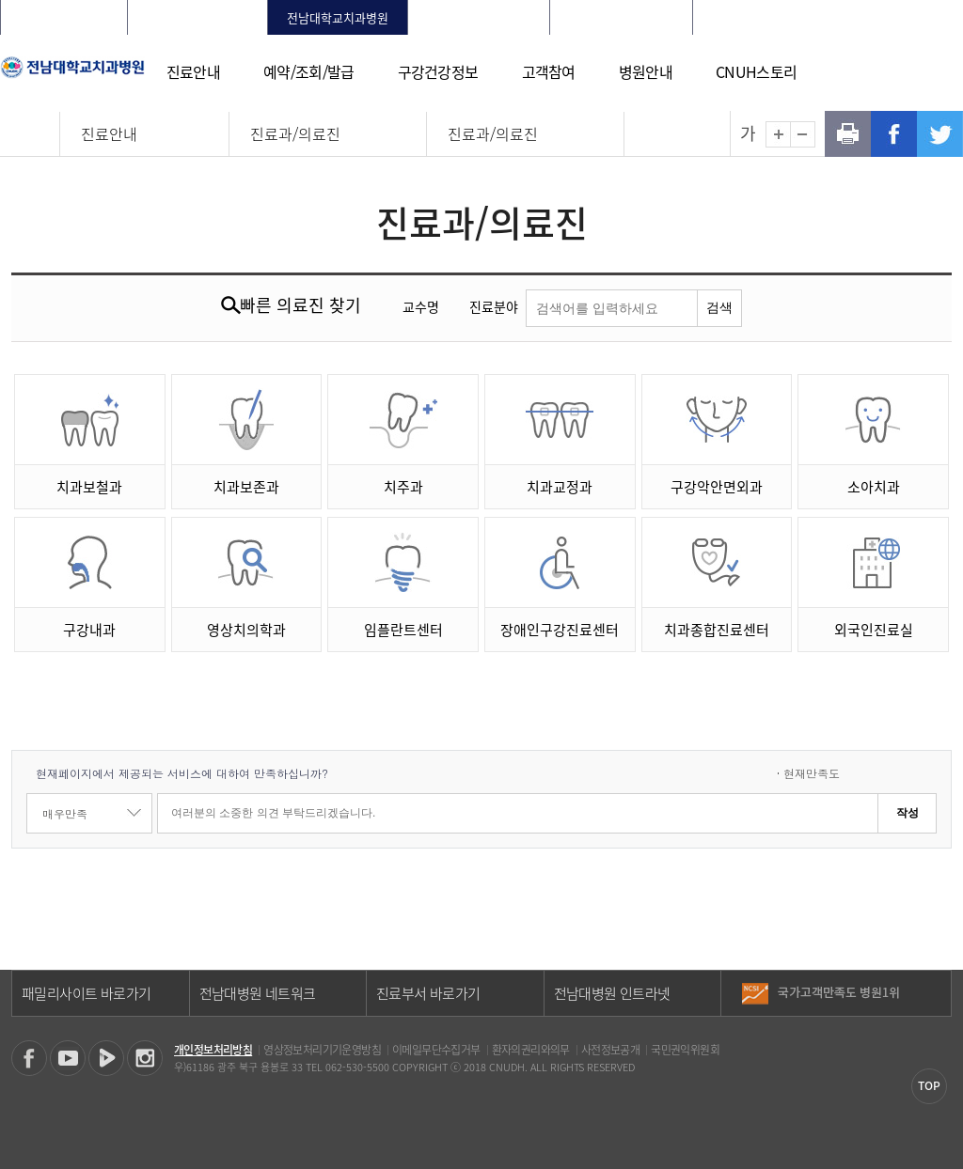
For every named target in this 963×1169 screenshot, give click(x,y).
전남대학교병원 (63, 17)
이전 (936, 985)
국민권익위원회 (685, 1049)
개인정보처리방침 (213, 1049)
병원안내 (645, 71)
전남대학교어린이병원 (621, 17)
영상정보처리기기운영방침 (322, 1049)
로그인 (780, 17)
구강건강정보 (438, 71)
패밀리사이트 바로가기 (86, 993)
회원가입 (836, 17)
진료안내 (193, 71)
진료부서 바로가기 (428, 993)
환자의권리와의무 (531, 1049)
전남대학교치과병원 (337, 17)
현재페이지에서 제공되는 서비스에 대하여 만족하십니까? (182, 773)
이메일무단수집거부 (436, 1049)
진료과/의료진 (295, 133)
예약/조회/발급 (308, 71)
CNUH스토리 (756, 71)
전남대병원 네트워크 (257, 993)
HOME (735, 17)
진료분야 (493, 306)
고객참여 (549, 71)
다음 (936, 999)
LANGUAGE (904, 17)
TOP (929, 1085)
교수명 (421, 306)
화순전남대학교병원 (197, 17)
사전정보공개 (610, 1049)
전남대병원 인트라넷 (612, 993)
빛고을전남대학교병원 (478, 17)
